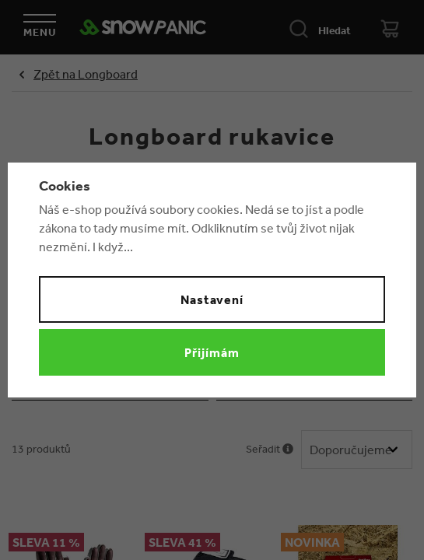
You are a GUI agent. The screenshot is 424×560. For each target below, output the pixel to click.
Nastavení (212, 299)
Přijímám (212, 352)
